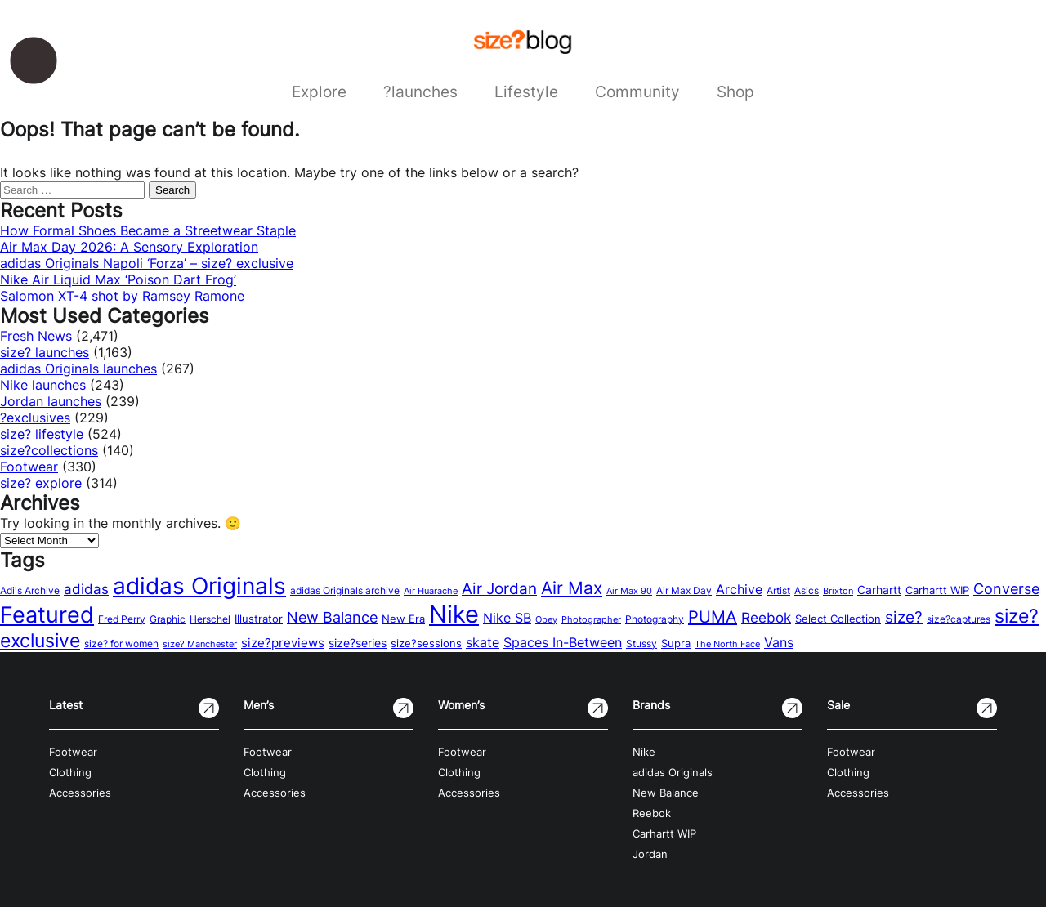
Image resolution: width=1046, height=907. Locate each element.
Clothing (70, 772)
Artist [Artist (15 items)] (778, 590)
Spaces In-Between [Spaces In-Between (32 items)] (562, 642)
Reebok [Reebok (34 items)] (766, 618)
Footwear (29, 466)
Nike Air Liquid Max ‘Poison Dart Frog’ (118, 279)
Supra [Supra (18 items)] (676, 643)
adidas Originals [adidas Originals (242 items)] (199, 586)
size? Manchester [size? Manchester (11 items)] (200, 644)
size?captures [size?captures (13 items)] (958, 619)
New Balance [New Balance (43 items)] (332, 617)
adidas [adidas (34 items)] (86, 589)
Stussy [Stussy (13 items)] (641, 644)
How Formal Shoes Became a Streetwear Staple (148, 230)
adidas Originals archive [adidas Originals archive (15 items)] (345, 590)
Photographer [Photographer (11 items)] (591, 619)
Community (637, 91)
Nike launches (43, 385)
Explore (319, 91)
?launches (420, 91)
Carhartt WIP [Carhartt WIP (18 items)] (937, 589)
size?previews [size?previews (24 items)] (282, 643)
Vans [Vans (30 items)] (778, 642)
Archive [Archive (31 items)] (739, 589)
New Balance (666, 793)
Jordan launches (50, 401)
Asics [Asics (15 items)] (806, 590)
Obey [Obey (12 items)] (546, 619)
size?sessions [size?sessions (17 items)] (426, 643)
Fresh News (36, 336)
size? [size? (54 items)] (904, 617)
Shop (735, 91)
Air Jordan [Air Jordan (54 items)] (499, 588)
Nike (644, 752)
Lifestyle (526, 91)
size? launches (44, 352)
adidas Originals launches (78, 368)
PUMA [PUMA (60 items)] (712, 617)
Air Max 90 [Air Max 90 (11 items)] (629, 591)
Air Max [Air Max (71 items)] (571, 588)
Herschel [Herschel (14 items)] (210, 619)
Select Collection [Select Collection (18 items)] (838, 618)
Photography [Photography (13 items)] (654, 619)
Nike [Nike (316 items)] (454, 614)
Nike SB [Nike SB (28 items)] (507, 618)
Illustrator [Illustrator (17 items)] (259, 618)
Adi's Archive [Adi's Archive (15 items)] (30, 590)
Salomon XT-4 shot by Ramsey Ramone (122, 296)
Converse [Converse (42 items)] (1006, 588)
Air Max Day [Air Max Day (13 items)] (684, 590)
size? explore (41, 483)
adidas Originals (673, 772)
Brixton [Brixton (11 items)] (838, 591)
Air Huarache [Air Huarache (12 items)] (431, 590)
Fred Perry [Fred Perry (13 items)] (121, 619)
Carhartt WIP (664, 834)
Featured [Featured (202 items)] (47, 614)
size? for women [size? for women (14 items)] (121, 643)
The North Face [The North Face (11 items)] (727, 644)
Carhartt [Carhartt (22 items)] (879, 589)
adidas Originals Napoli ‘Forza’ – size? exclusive (146, 263)
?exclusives (35, 417)
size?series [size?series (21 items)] (358, 643)
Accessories (80, 793)
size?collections (49, 450)
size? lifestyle (41, 434)
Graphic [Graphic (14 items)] (168, 619)
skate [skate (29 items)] (482, 642)
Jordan (650, 854)
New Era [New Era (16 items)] (403, 619)
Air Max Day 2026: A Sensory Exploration (129, 247)
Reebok (652, 813)
